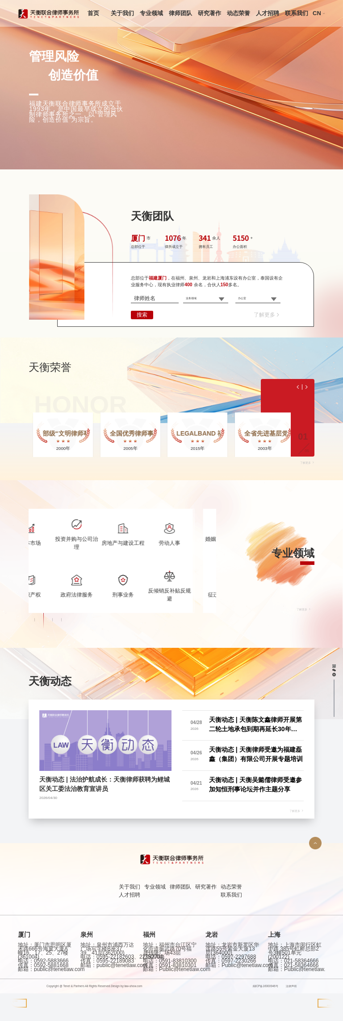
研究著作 (209, 13)
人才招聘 (267, 13)
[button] (34, 782)
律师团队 (180, 13)
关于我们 (122, 13)
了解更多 (267, 315)
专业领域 (151, 13)
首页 (93, 13)
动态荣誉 (238, 13)
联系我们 (296, 13)
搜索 (142, 315)
